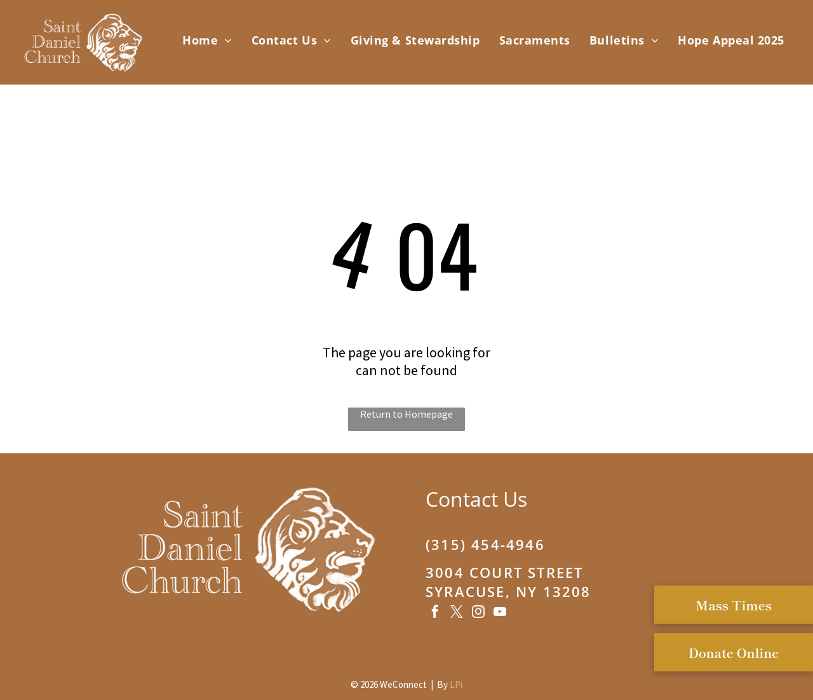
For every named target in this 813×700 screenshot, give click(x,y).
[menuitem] (207, 40)
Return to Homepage (406, 414)
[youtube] (499, 613)
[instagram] (478, 613)
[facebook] (435, 613)
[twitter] (456, 613)
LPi (456, 684)
